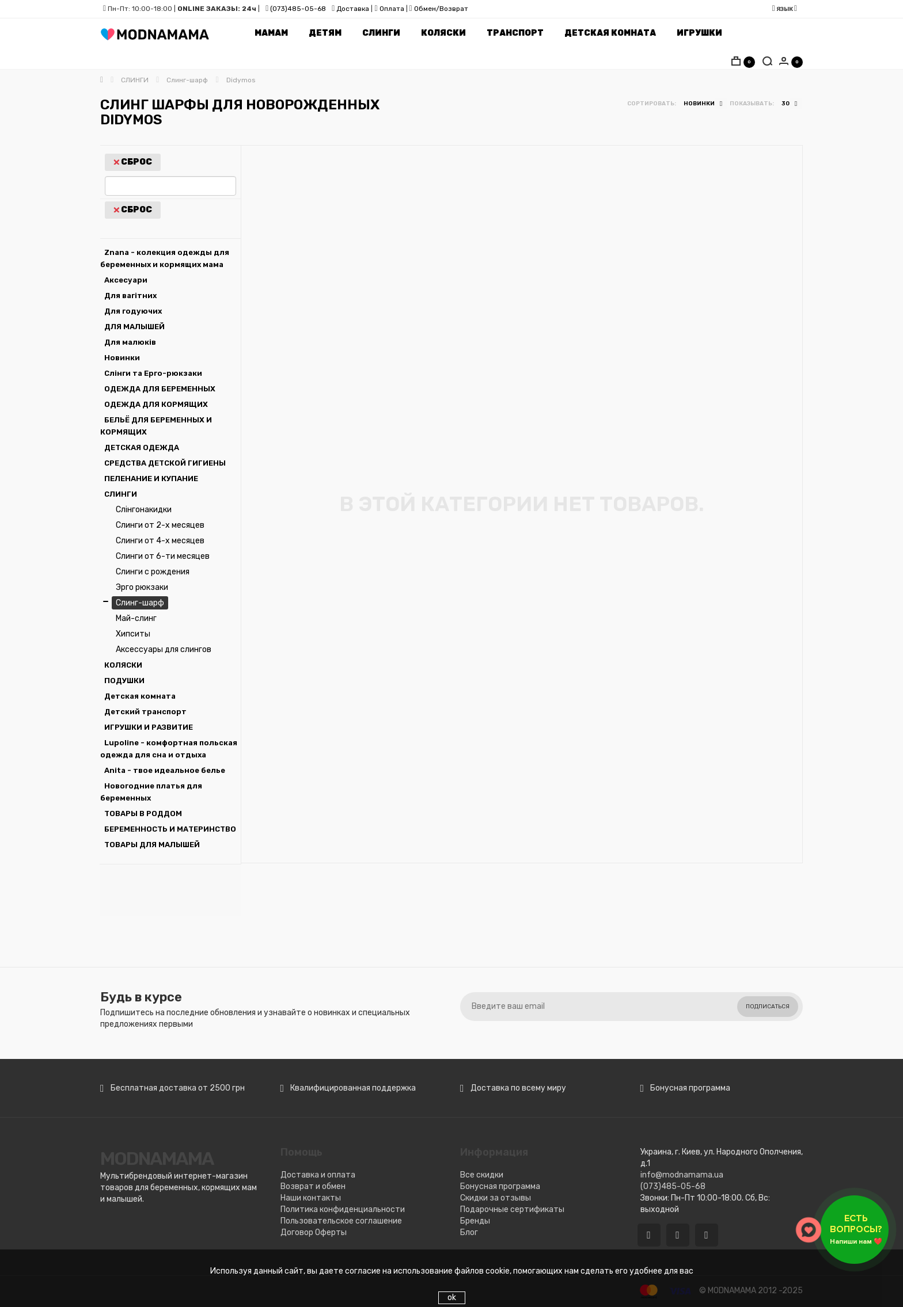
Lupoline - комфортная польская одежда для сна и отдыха (168, 748)
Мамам (271, 33)
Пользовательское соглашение (341, 1221)
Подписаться (768, 1006)
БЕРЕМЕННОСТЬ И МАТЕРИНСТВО (170, 829)
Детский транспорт (145, 711)
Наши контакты (310, 1198)
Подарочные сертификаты (512, 1209)
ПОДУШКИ (124, 680)
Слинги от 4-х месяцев (160, 541)
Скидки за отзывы (495, 1198)
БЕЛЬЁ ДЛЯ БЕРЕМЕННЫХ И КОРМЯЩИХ (156, 426)
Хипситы (133, 634)
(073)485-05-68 (298, 9)
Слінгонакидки (144, 510)
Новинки (122, 357)
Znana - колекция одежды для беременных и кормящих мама (164, 258)
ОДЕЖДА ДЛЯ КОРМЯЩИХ (156, 404)
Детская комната (610, 33)
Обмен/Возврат (441, 9)
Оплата (392, 9)
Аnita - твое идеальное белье (164, 770)
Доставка (352, 9)
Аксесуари (125, 280)
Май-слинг (136, 618)
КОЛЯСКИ (123, 665)
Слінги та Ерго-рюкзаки (153, 373)
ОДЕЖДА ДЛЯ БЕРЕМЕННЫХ (159, 388)
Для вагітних (130, 295)
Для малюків (130, 342)
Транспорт (515, 33)
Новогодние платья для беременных (151, 792)
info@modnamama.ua (681, 1175)
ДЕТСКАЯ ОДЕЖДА (141, 447)
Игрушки (699, 33)
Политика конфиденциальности (342, 1209)
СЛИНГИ (120, 494)
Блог (469, 1232)
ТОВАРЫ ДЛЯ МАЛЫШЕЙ (152, 844)
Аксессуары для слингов (163, 649)
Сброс (132, 162)
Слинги (381, 33)
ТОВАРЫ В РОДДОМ (143, 813)
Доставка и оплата (317, 1175)
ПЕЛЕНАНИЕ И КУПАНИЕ (151, 478)
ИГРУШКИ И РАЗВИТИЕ (148, 727)
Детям (325, 33)
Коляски (443, 33)
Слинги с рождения (152, 572)
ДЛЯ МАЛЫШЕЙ (134, 326)
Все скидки (481, 1175)
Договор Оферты (313, 1232)
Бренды (475, 1221)
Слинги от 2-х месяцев (160, 525)
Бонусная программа (500, 1186)
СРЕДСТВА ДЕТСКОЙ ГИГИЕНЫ (165, 463)
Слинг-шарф (140, 603)
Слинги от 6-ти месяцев (163, 556)
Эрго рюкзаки (142, 587)
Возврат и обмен (313, 1186)
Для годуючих (133, 311)
